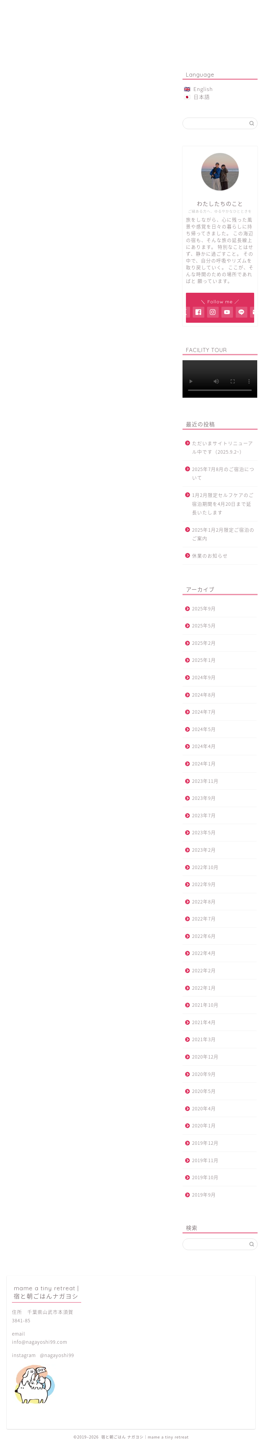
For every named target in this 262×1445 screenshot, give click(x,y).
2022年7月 (204, 918)
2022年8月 (204, 901)
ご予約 (130, 8)
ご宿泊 (32, 8)
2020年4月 (204, 1108)
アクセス (230, 8)
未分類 (35, 366)
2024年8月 (204, 694)
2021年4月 (204, 1022)
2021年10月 (205, 1004)
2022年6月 (204, 935)
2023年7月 (204, 815)
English (203, 89)
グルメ (35, 347)
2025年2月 (204, 642)
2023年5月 (204, 832)
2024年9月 (204, 677)
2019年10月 (205, 1177)
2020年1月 (204, 1125)
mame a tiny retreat (131, 37)
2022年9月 (204, 884)
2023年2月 (204, 849)
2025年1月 (204, 659)
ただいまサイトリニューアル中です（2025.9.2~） (222, 447)
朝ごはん (81, 8)
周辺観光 (38, 356)
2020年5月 (204, 1090)
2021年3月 (204, 1039)
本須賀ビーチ (43, 376)
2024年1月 (204, 763)
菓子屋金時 (181, 8)
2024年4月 (204, 746)
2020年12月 (205, 1056)
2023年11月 (205, 780)
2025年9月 (204, 608)
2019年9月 (204, 1194)
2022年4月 (204, 952)
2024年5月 (204, 729)
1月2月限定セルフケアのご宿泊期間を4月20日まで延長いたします (223, 503)
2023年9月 (204, 797)
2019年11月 (205, 1160)
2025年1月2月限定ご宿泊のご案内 (223, 534)
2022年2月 (204, 970)
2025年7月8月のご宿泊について (223, 473)
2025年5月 (204, 625)
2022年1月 (204, 987)
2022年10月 (205, 867)
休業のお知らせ (210, 555)
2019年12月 (205, 1142)
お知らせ (38, 337)
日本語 (201, 97)
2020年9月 (204, 1073)
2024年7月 (204, 711)
